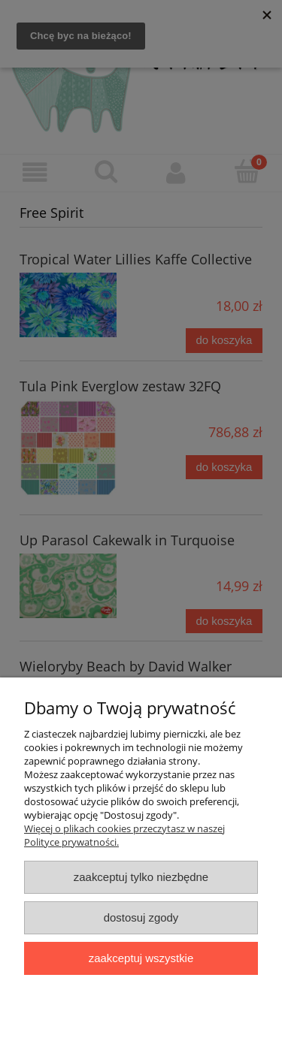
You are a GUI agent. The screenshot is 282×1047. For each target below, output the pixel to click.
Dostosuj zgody (141, 917)
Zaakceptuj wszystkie (141, 958)
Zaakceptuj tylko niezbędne (141, 876)
